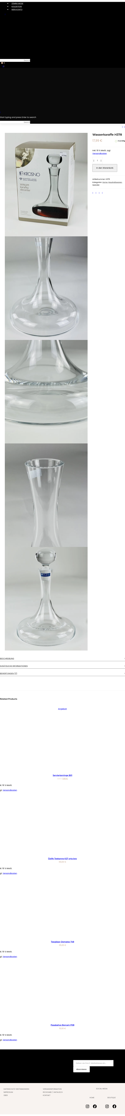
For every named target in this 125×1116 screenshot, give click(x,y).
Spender (95, 185)
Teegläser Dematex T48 (62, 942)
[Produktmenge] (97, 160)
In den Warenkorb (104, 168)
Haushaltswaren (115, 182)
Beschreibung (7, 658)
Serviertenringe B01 (62, 775)
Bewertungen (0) (8, 673)
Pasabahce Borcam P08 (62, 1025)
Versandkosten (99, 153)
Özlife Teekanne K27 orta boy (62, 859)
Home (104, 182)
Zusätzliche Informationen (14, 666)
